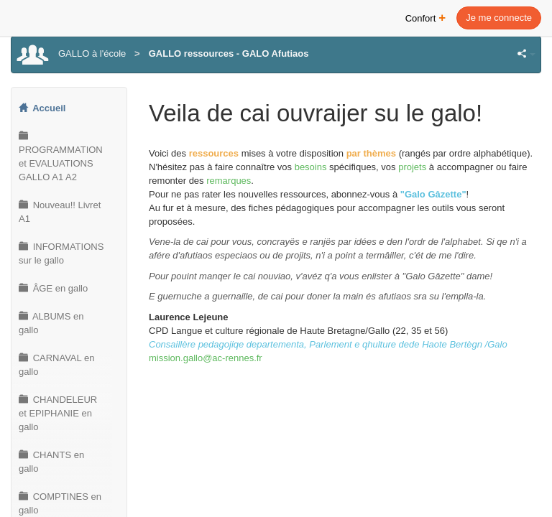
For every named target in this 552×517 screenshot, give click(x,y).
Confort (425, 16)
